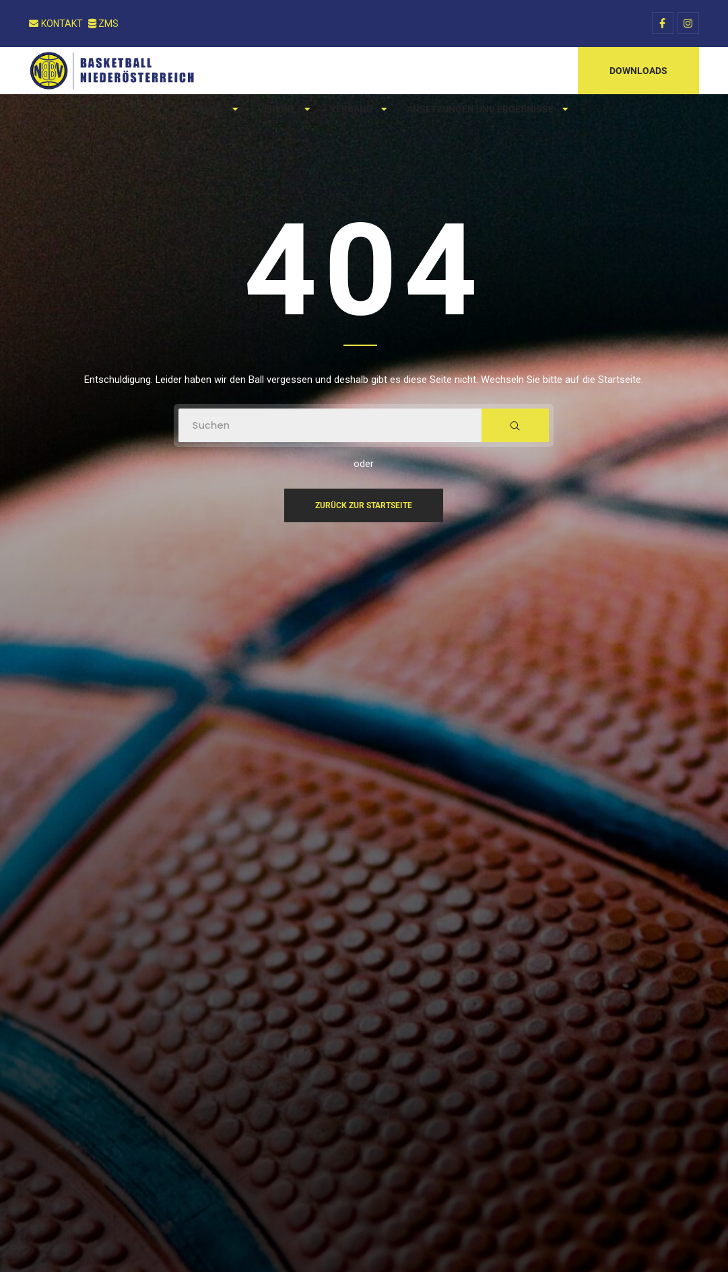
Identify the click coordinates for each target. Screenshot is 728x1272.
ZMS (103, 23)
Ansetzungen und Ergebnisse (487, 109)
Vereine (284, 109)
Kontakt (56, 23)
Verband (358, 109)
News (217, 109)
